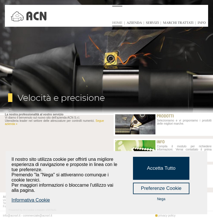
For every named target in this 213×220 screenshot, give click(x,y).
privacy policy (167, 215)
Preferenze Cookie (161, 188)
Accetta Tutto (161, 168)
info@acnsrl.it (11, 215)
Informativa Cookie (31, 200)
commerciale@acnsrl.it (37, 215)
